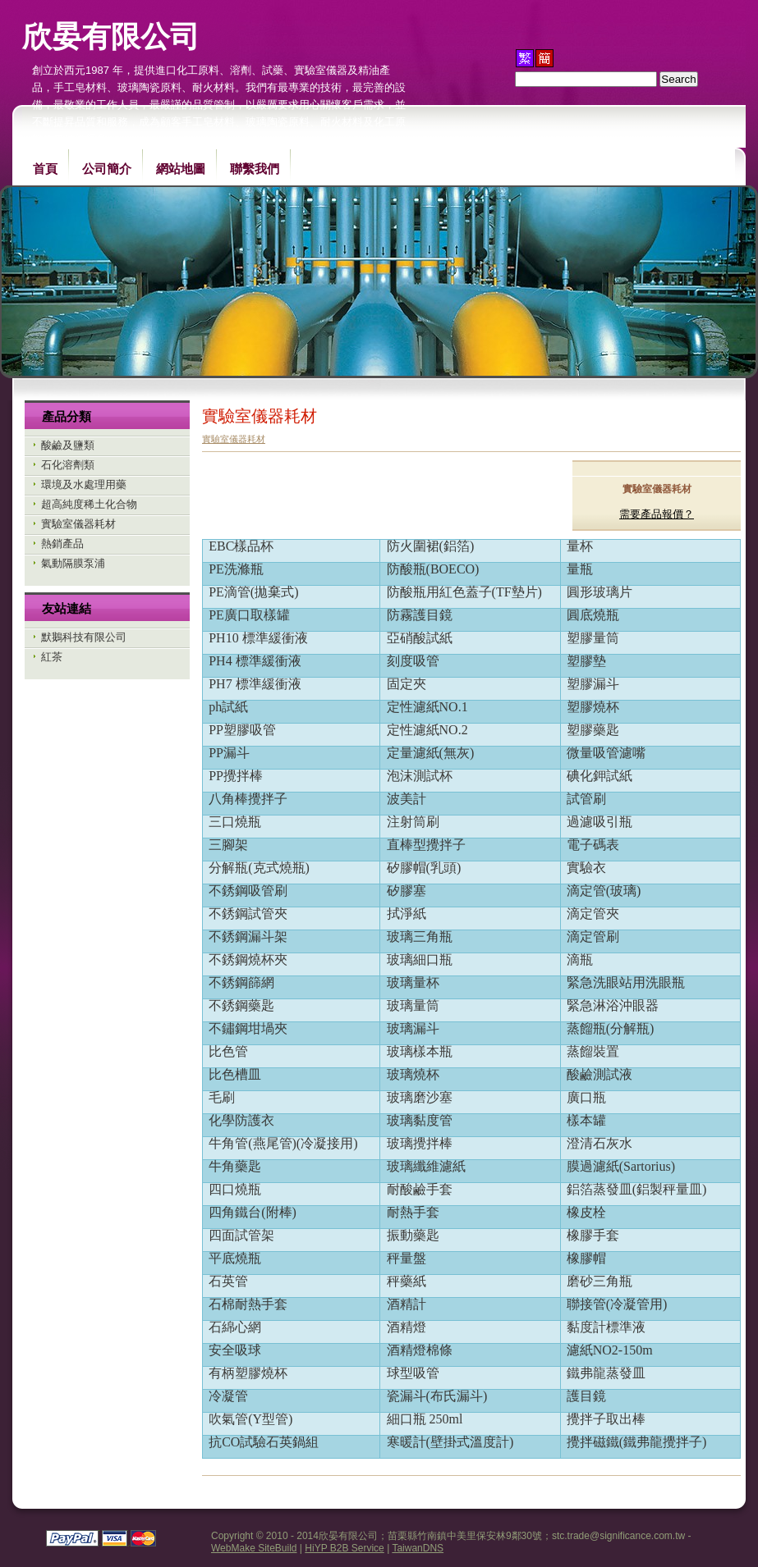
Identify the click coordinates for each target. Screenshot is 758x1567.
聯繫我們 (254, 169)
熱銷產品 (62, 543)
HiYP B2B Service (344, 1548)
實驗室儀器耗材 (78, 524)
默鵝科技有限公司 (83, 637)
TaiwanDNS (417, 1548)
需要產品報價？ (656, 514)
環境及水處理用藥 (83, 484)
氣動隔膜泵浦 (73, 563)
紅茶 (51, 657)
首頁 (45, 169)
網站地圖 (180, 169)
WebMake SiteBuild (254, 1548)
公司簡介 (106, 169)
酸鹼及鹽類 (67, 445)
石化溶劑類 (67, 465)
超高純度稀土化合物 (89, 504)
